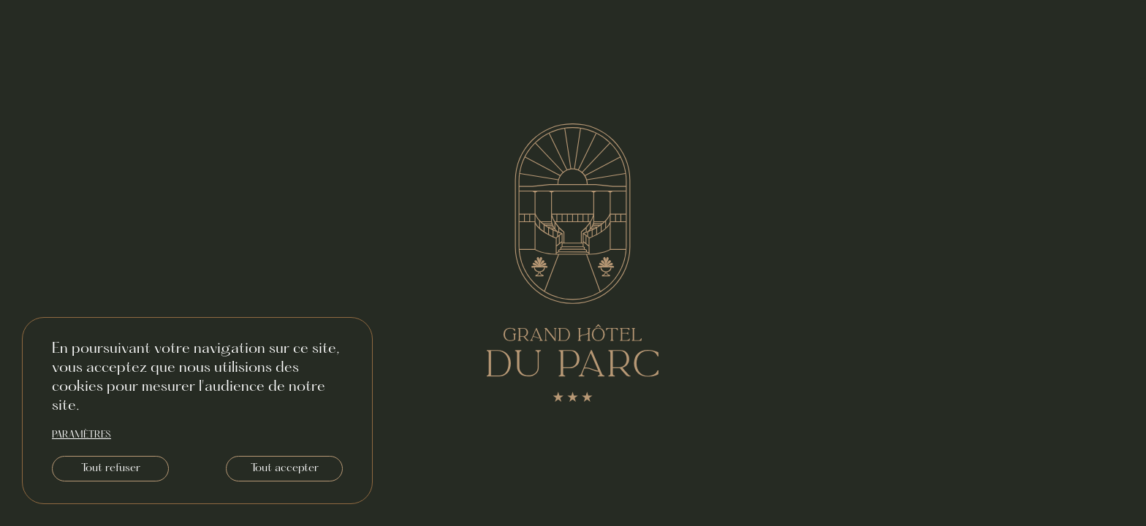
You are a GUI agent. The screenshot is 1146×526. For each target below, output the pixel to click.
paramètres (81, 435)
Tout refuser (110, 468)
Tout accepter (285, 468)
